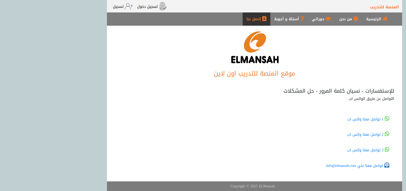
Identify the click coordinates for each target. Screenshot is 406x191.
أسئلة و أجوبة (237, 19)
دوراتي (270, 19)
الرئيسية (325, 19)
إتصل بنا (205, 19)
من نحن (297, 19)
